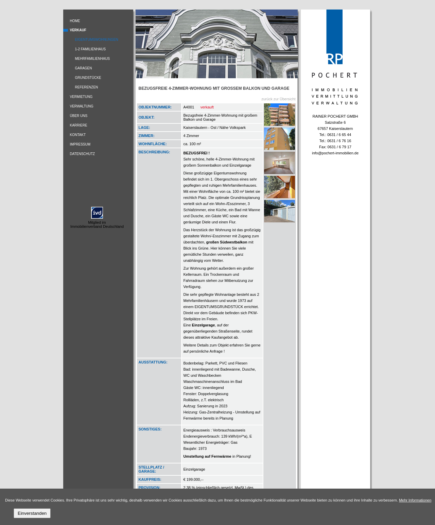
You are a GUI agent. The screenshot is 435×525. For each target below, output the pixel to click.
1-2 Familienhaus (90, 49)
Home (75, 21)
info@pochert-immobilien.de (335, 153)
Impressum (80, 144)
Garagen (83, 68)
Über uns (79, 116)
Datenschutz (82, 154)
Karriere (78, 125)
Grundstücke (88, 78)
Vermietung (81, 97)
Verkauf (78, 30)
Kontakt (78, 135)
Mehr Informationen (415, 500)
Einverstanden (32, 513)
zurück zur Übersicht (278, 99)
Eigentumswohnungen (96, 39)
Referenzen (86, 87)
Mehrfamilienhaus (92, 59)
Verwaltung (81, 106)
